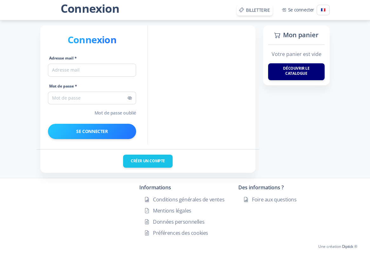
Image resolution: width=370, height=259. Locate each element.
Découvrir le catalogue (296, 71)
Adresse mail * (63, 58)
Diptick (347, 246)
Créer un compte (148, 161)
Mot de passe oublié (115, 113)
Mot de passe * (63, 86)
